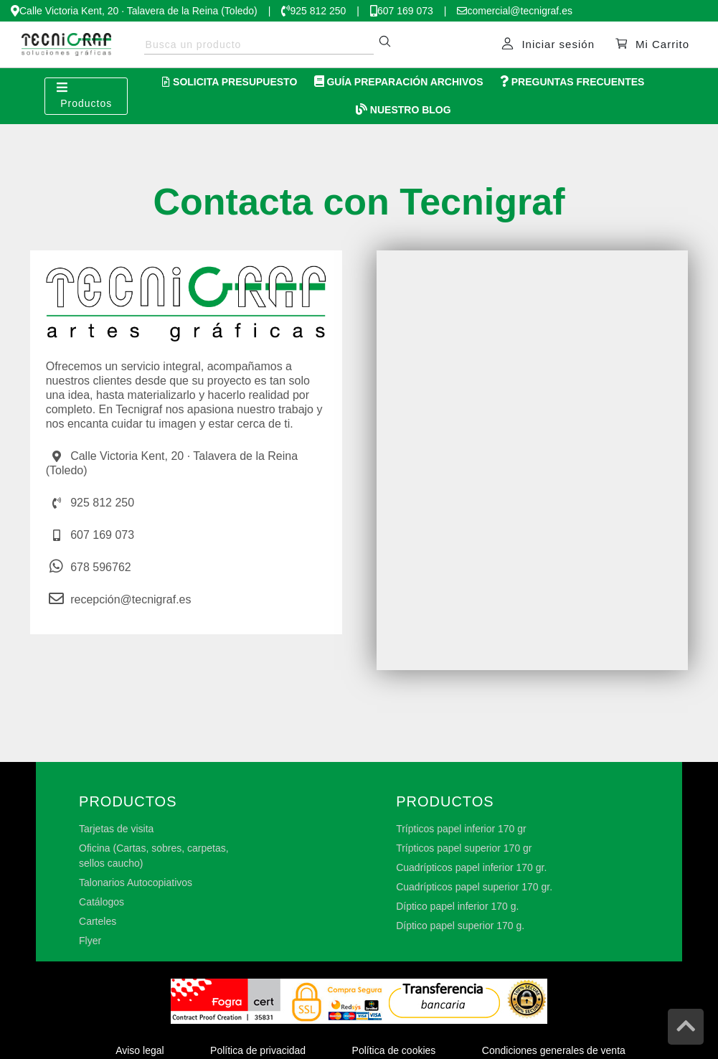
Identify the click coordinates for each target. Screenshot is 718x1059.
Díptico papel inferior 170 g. (457, 906)
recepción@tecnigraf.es (130, 599)
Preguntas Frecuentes (572, 82)
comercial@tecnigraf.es (519, 11)
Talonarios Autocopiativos (135, 882)
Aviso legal (139, 1050)
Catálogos (101, 902)
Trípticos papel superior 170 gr (464, 848)
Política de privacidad (258, 1050)
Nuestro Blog (403, 110)
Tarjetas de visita (116, 828)
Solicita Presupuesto (229, 82)
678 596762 (100, 567)
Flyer (90, 940)
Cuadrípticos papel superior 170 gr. (474, 887)
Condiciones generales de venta (553, 1050)
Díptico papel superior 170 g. (460, 925)
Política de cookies (394, 1050)
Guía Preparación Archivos (398, 82)
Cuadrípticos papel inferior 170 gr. (471, 867)
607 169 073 (405, 11)
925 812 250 (318, 11)
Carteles (97, 921)
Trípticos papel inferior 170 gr (461, 828)
